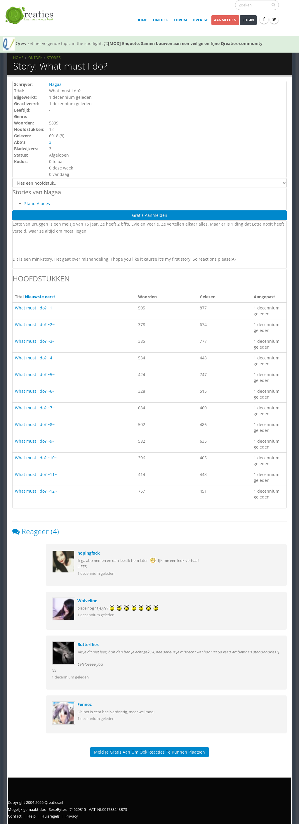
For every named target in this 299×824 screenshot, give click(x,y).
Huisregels (50, 816)
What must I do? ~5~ (35, 374)
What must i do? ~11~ (36, 474)
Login (248, 20)
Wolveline (87, 600)
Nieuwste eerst (40, 297)
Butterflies (88, 644)
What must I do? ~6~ (35, 391)
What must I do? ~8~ (35, 424)
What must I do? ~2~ (35, 324)
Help (31, 816)
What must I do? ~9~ (35, 441)
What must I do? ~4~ (35, 358)
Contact (15, 816)
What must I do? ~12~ (36, 491)
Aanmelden (225, 20)
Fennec (84, 704)
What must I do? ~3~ (35, 341)
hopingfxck (88, 553)
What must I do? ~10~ (36, 458)
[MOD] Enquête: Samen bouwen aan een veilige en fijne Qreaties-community (183, 43)
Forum (180, 20)
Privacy (71, 816)
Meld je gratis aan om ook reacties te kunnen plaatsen (149, 752)
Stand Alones (37, 203)
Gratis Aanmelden (149, 215)
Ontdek (160, 20)
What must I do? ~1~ (35, 308)
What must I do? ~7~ (35, 408)
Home (141, 20)
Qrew (21, 43)
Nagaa (55, 84)
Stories (54, 57)
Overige (200, 20)
